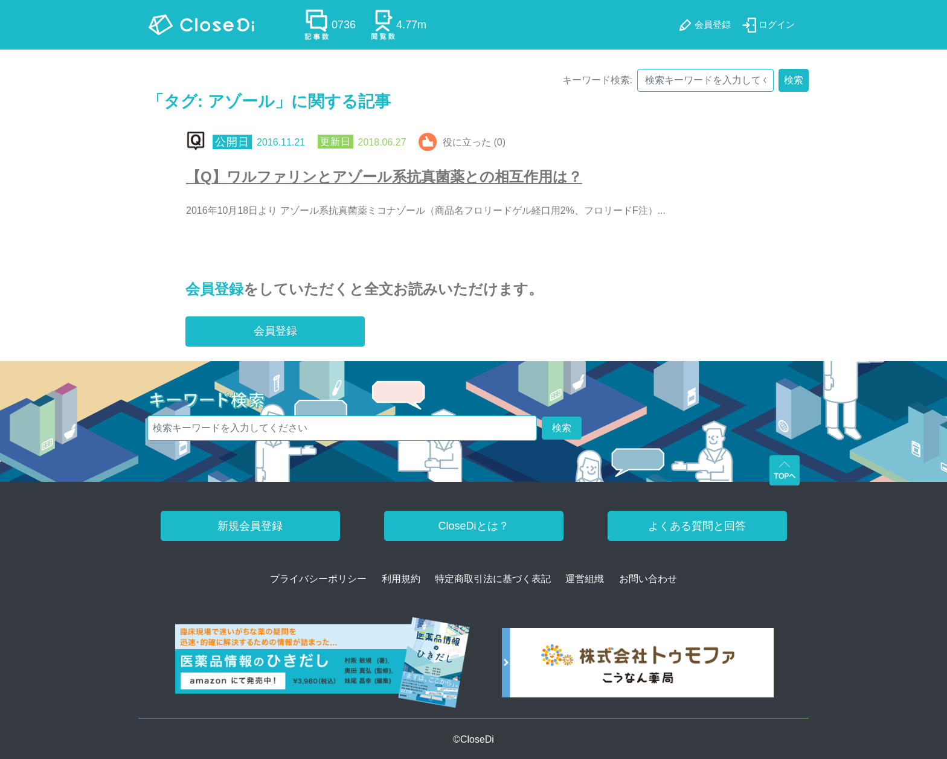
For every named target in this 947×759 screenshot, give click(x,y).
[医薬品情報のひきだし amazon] (322, 667)
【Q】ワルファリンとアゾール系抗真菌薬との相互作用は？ (384, 176)
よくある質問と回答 (697, 526)
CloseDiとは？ (473, 526)
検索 (793, 80)
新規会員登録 (250, 526)
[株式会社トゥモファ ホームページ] (638, 667)
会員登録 (214, 289)
